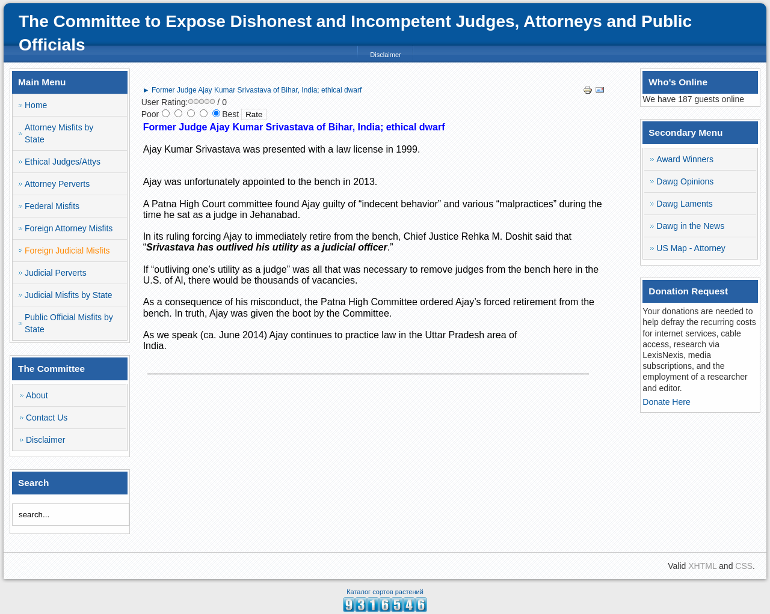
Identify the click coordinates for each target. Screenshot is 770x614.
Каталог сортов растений (385, 591)
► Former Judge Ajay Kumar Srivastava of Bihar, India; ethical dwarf (252, 90)
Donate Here (666, 402)
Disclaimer (385, 54)
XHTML (702, 566)
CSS (744, 566)
